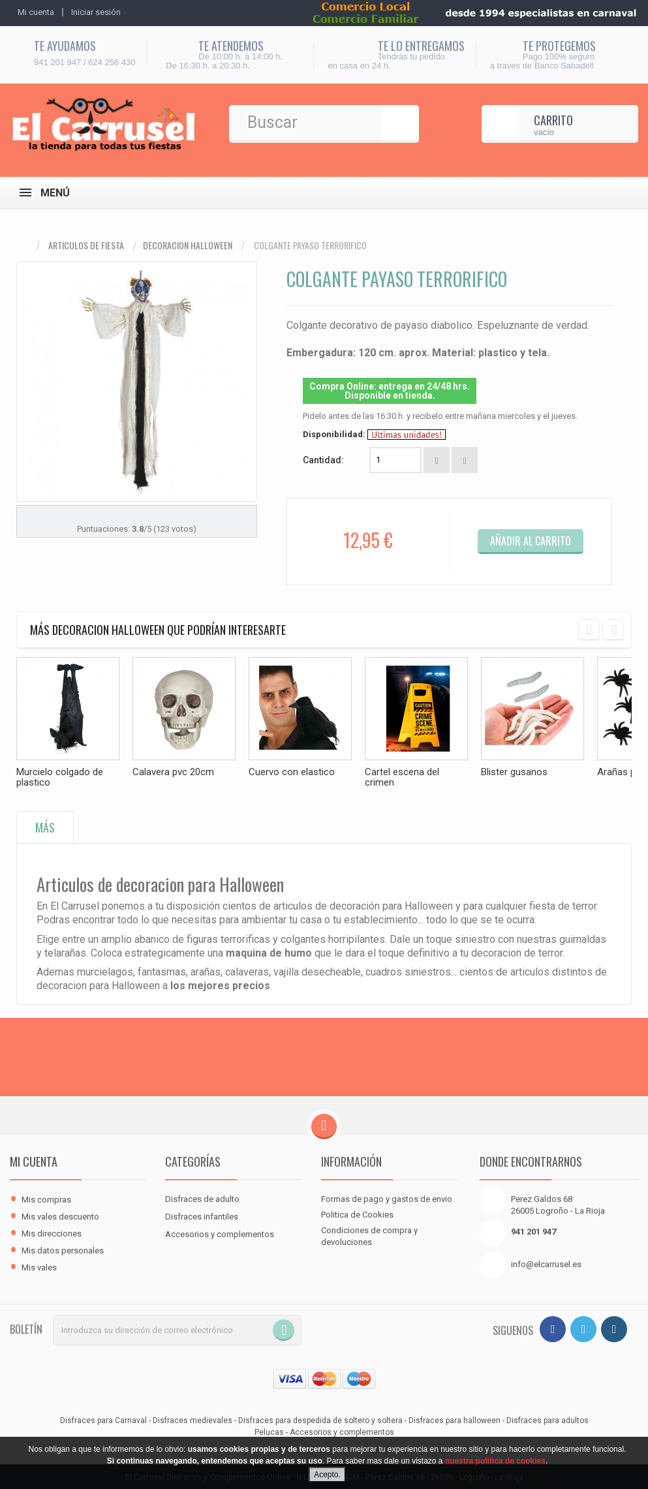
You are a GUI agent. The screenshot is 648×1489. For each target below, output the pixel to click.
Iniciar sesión (96, 12)
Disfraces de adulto (202, 1198)
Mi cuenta (33, 1160)
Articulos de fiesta (86, 245)
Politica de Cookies (357, 1213)
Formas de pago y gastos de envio (386, 1198)
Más (45, 826)
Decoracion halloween (187, 245)
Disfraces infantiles (201, 1215)
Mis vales (39, 1266)
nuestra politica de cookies (495, 1461)
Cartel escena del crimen (402, 777)
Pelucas (269, 1430)
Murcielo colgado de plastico (59, 777)
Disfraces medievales (192, 1419)
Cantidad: (323, 460)
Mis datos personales (63, 1249)
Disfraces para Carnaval (103, 1419)
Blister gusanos (514, 772)
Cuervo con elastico (292, 772)
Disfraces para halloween (455, 1419)
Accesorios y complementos (219, 1233)
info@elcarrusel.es (546, 1263)
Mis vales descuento (60, 1215)
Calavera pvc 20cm (173, 772)
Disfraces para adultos (547, 1419)
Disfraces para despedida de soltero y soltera (320, 1419)
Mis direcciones (52, 1232)
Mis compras (46, 1198)
